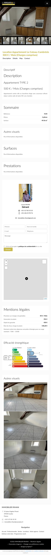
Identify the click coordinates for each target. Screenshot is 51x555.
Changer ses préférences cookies (33, 544)
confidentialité (28, 551)
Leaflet (45, 298)
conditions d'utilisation (39, 551)
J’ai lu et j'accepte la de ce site (24, 246)
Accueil (8, 4)
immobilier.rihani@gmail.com (27, 218)
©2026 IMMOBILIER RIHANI (19, 541)
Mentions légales (35, 541)
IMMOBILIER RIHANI (10, 507)
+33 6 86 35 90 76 (27, 213)
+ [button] (6, 261)
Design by (26, 546)
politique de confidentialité (27, 246)
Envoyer (8, 249)
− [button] (6, 263)
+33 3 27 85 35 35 (27, 210)
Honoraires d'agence (15, 544)
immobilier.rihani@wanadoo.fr (13, 522)
